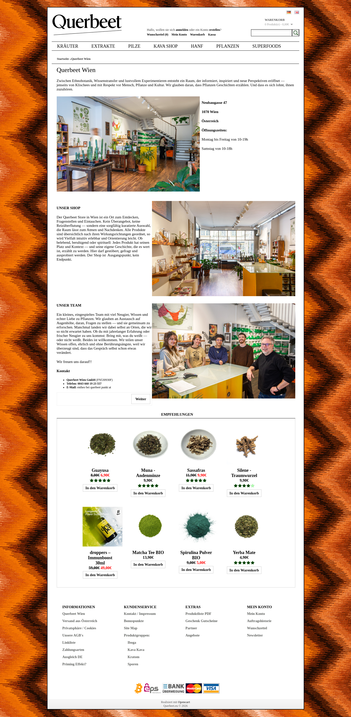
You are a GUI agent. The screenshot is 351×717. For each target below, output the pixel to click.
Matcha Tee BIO (148, 552)
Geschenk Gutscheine (202, 621)
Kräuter (67, 46)
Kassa (212, 34)
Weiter (141, 399)
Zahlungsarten (73, 650)
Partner (191, 628)
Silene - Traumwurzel (244, 473)
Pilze (134, 46)
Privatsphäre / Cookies (79, 628)
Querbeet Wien (81, 59)
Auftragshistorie (259, 621)
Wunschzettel (257, 628)
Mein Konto (179, 34)
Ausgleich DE (72, 657)
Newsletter (255, 635)
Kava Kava (136, 650)
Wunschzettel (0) (157, 34)
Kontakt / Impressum (140, 614)
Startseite (63, 59)
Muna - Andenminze (148, 473)
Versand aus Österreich (79, 621)
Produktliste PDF (198, 614)
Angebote (193, 635)
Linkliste (69, 642)
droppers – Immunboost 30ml (100, 557)
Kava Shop (165, 46)
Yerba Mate (244, 552)
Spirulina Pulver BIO (196, 555)
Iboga (132, 642)
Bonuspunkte (134, 621)
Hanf (197, 46)
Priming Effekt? (74, 664)
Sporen (133, 664)
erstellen (214, 30)
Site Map (130, 628)
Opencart (184, 702)
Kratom (133, 657)
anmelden (182, 30)
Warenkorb (197, 34)
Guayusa (100, 470)
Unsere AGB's (72, 635)
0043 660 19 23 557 (89, 383)
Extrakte (103, 46)
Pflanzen (227, 46)
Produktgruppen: (137, 635)
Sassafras (196, 470)
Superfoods (266, 46)
